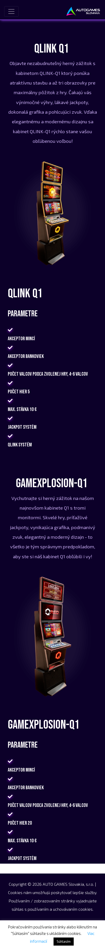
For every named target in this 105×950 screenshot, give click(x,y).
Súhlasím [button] (64, 941)
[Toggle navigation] (11, 11)
